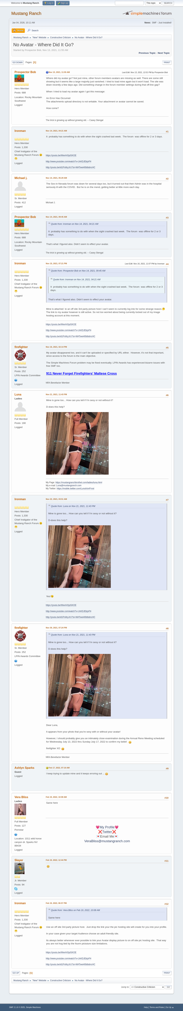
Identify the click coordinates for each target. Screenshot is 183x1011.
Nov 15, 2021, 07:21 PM (56, 263)
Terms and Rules (157, 1007)
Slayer (18, 860)
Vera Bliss (21, 797)
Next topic (164, 53)
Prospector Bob (25, 72)
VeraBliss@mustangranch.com (107, 841)
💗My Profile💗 (107, 827)
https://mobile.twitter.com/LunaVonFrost (75, 488)
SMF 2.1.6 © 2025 (17, 1007)
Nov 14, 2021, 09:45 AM (56, 217)
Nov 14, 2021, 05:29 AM (56, 178)
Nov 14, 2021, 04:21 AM (56, 131)
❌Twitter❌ (107, 832)
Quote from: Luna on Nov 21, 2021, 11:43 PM (73, 506)
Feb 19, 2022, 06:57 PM (56, 903)
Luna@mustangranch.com (68, 485)
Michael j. (20, 178)
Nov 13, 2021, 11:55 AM (59, 72)
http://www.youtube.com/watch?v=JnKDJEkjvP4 (68, 161)
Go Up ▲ (170, 1007)
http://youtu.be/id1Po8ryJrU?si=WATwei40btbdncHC (70, 167)
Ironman (20, 130)
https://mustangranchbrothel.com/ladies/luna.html (78, 482)
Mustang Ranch (26, 13)
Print (167, 62)
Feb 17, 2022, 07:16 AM (59, 768)
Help (146, 1007)
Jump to (125, 987)
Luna (17, 394)
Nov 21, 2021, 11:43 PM (56, 394)
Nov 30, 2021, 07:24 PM (56, 628)
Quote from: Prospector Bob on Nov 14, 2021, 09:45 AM (78, 271)
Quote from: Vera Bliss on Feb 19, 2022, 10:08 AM (75, 910)
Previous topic (147, 53)
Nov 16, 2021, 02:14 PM (56, 347)
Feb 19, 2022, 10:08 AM (56, 797)
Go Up (16, 973)
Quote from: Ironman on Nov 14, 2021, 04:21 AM (74, 224)
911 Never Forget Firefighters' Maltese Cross (81, 373)
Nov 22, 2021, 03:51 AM (56, 499)
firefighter (21, 346)
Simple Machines (33, 1007)
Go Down (18, 62)
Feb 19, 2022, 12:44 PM (56, 860)
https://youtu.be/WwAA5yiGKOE (61, 155)
